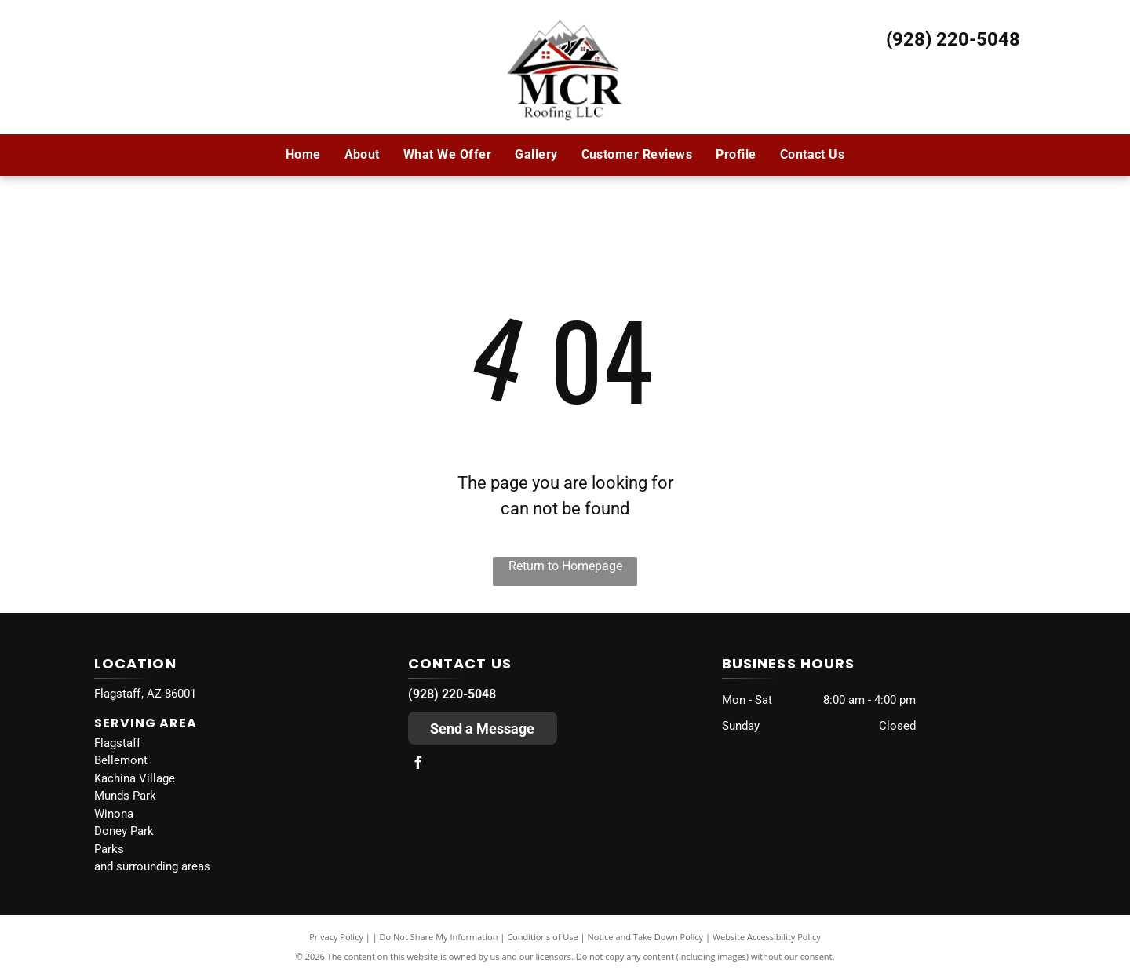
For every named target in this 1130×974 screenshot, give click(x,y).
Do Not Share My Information (439, 937)
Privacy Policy (336, 937)
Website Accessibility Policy (767, 937)
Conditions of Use (542, 937)
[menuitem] (303, 154)
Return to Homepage (565, 565)
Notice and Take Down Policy (646, 937)
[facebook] (418, 764)
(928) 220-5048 (953, 39)
